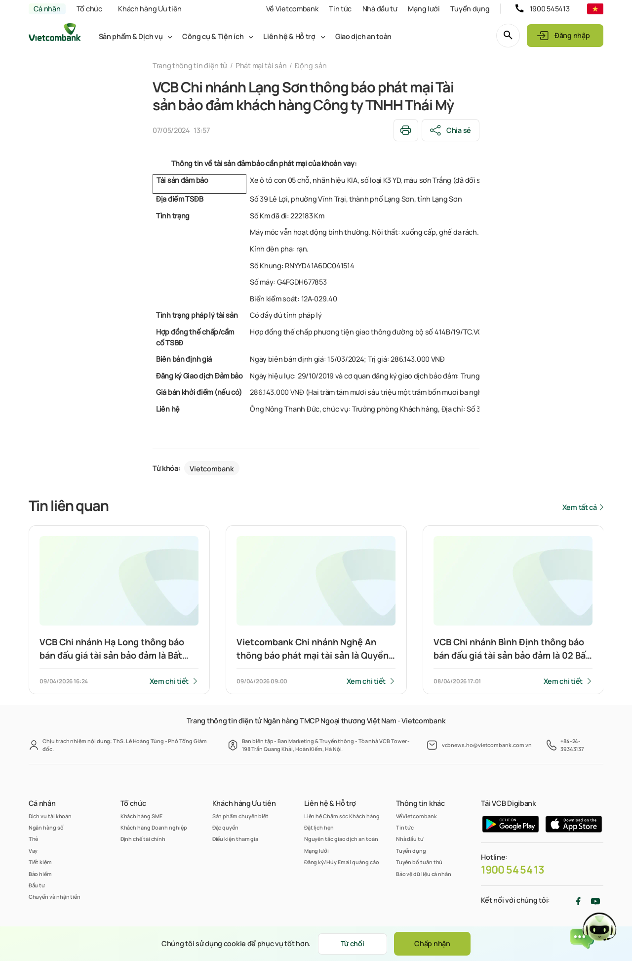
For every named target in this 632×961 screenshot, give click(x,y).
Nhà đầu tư (379, 8)
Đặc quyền (225, 827)
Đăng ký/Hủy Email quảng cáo (341, 862)
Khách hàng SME (141, 816)
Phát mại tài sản (261, 65)
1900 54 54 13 (512, 870)
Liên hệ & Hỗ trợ (289, 36)
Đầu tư (37, 885)
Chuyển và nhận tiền (54, 896)
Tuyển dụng (469, 8)
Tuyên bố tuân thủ (419, 862)
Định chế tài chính (143, 838)
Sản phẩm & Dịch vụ (131, 36)
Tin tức (340, 8)
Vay (33, 850)
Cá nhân (47, 8)
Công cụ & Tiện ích (212, 36)
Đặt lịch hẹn (319, 827)
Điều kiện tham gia (235, 838)
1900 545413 (550, 8)
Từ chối (352, 943)
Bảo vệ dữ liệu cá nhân (423, 873)
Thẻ (34, 838)
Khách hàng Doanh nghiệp (153, 827)
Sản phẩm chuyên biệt (240, 816)
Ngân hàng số (46, 827)
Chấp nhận (432, 943)
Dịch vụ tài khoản (50, 816)
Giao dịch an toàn (363, 36)
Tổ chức (89, 8)
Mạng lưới (423, 8)
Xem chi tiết (169, 681)
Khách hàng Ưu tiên (150, 8)
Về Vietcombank (292, 8)
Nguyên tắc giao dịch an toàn (341, 838)
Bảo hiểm (40, 873)
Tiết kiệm (40, 862)
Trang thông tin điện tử (190, 65)
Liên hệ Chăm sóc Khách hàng (342, 816)
